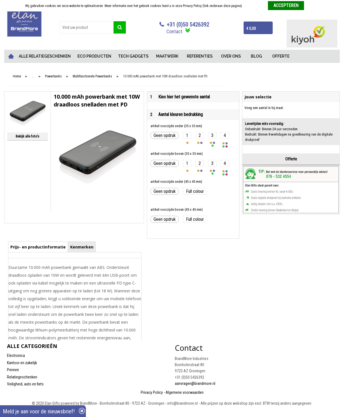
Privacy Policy (152, 392)
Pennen (13, 370)
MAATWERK (167, 56)
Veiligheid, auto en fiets (25, 384)
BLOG (256, 56)
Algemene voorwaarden (185, 392)
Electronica (16, 355)
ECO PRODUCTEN (94, 56)
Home (11, 56)
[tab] (38, 246)
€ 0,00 (251, 28)
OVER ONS (231, 56)
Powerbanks (53, 76)
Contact (174, 31)
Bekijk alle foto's (27, 136)
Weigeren (312, 6)
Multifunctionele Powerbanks (92, 76)
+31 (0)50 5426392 (188, 24)
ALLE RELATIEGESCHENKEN (45, 56)
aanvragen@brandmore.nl (195, 383)
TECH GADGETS (133, 56)
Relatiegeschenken (22, 377)
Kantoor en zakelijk (22, 363)
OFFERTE (280, 56)
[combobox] (87, 27)
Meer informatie (254, 6)
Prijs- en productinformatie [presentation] (38, 247)
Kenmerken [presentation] (81, 247)
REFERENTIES (200, 56)
